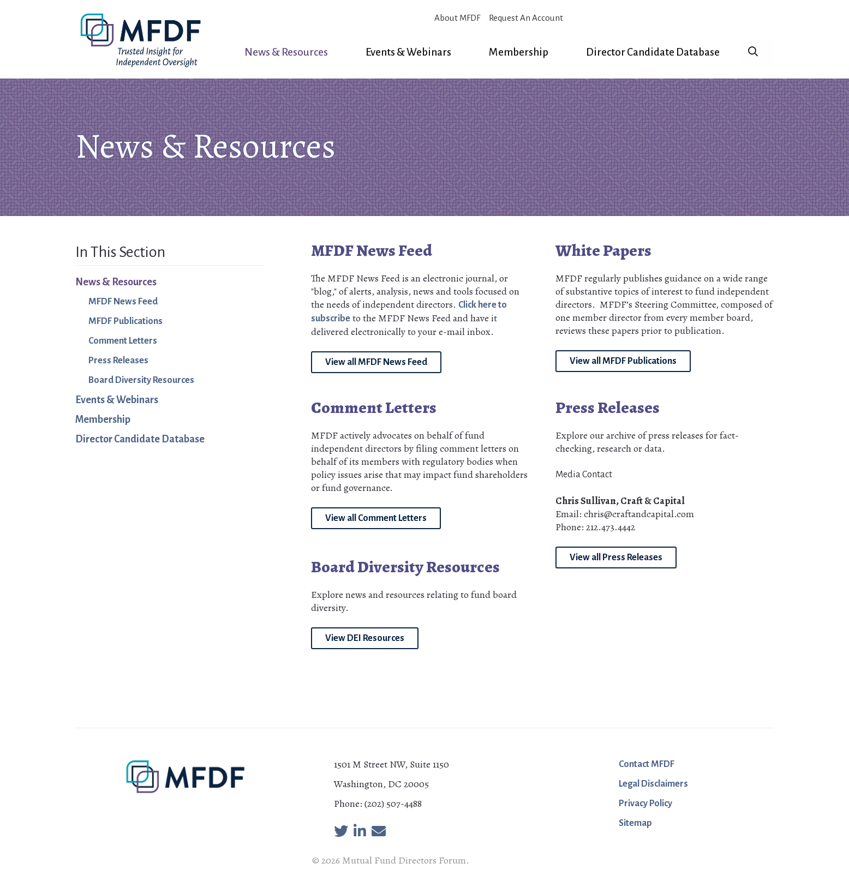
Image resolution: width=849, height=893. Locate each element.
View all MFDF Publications (623, 361)
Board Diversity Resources (141, 380)
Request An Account (526, 17)
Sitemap (635, 823)
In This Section (120, 252)
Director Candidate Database (653, 52)
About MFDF (457, 17)
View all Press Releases (616, 557)
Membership (518, 52)
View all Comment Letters (376, 518)
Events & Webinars (408, 52)
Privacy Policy (645, 803)
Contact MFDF (646, 764)
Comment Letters (122, 341)
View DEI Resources (364, 638)
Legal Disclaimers (653, 784)
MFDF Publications (125, 321)
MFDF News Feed (123, 302)
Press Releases (118, 360)
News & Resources (286, 52)
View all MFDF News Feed (376, 362)
